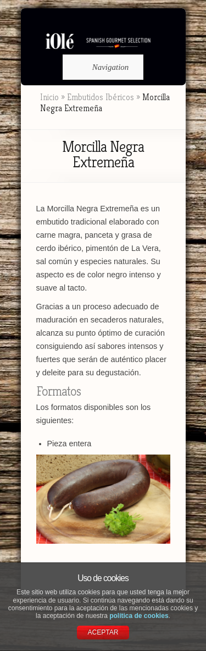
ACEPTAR (103, 632)
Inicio (49, 97)
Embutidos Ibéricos (100, 97)
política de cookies (138, 616)
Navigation (101, 67)
